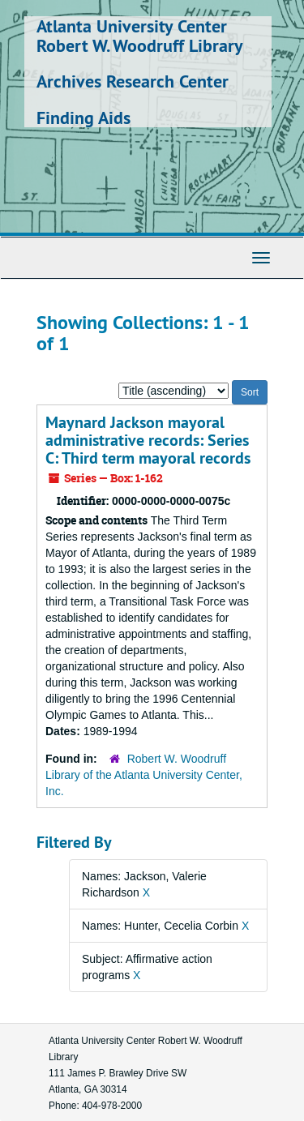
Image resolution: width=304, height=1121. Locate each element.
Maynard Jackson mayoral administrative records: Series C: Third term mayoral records (147, 440)
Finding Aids (83, 117)
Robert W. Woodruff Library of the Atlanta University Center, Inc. (143, 775)
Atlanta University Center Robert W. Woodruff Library (139, 36)
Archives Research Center (132, 81)
